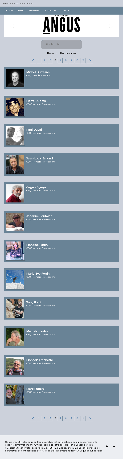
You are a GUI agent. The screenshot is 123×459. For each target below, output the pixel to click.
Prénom (52, 53)
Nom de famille (68, 53)
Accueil (9, 10)
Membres (34, 10)
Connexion (50, 10)
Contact (66, 10)
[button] (12, 26)
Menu (21, 10)
